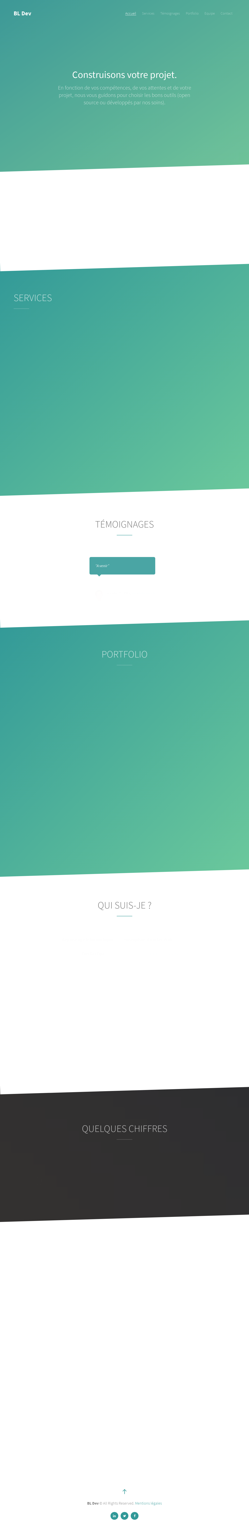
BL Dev (22, 13)
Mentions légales (148, 1503)
